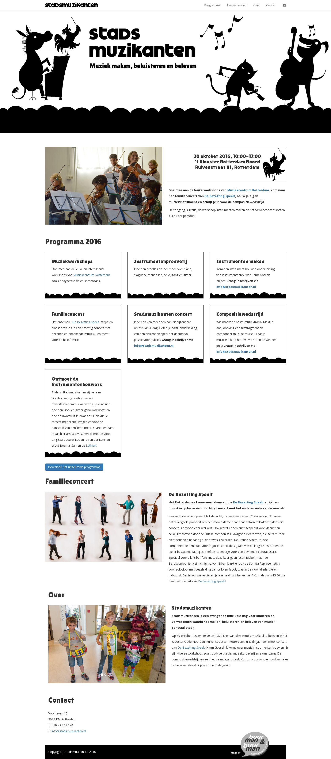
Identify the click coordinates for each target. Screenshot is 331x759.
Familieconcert (237, 5)
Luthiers (91, 445)
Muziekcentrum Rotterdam (248, 190)
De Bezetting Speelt (220, 196)
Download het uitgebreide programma (74, 467)
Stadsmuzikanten (71, 5)
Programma (212, 5)
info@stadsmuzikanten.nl (236, 287)
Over (256, 5)
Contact (271, 5)
